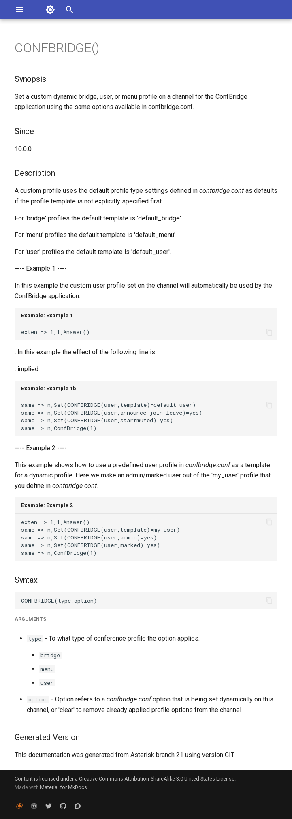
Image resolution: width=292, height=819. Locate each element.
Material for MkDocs (63, 787)
